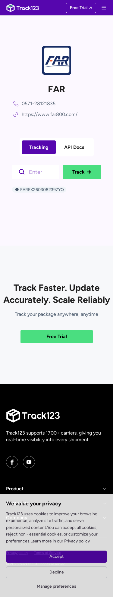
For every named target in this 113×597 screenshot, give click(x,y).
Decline (56, 572)
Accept (56, 556)
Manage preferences (56, 586)
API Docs (74, 147)
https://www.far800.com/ (49, 114)
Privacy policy (77, 541)
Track (81, 172)
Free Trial (56, 336)
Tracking (39, 147)
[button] (56, 489)
